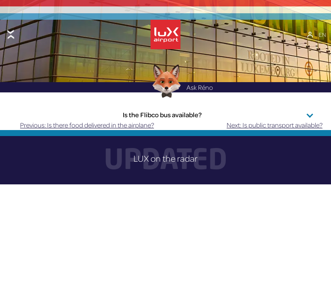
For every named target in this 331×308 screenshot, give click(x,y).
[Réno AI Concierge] (166, 80)
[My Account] (310, 34)
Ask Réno (180, 87)
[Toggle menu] (10, 34)
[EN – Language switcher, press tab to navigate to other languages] (322, 34)
